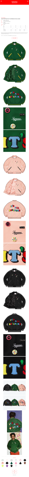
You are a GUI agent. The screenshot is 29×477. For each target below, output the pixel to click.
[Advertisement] (14, 11)
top (14, 472)
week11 (4, 22)
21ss (14, 470)
